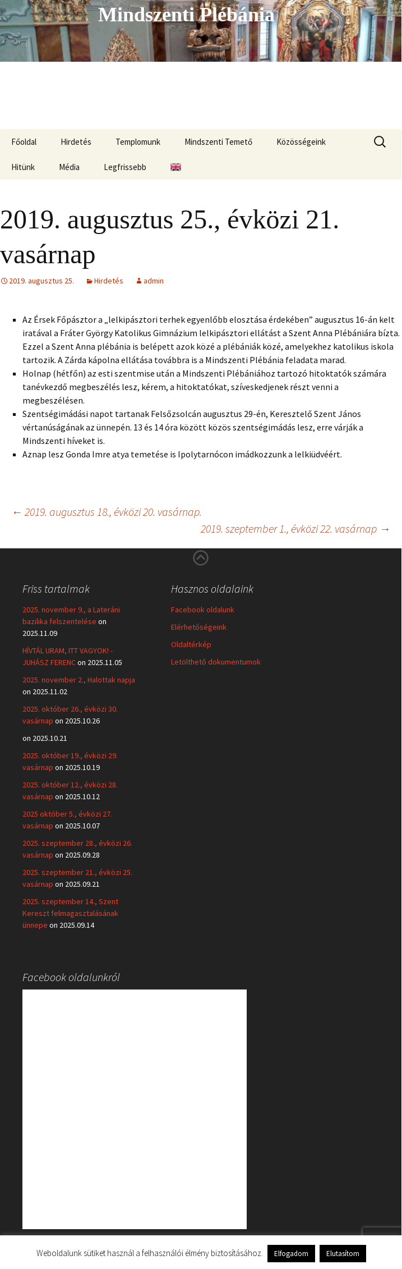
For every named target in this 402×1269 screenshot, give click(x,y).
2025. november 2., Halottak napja (78, 680)
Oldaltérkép (191, 644)
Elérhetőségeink (199, 627)
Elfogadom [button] (291, 1253)
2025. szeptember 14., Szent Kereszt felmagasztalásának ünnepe (70, 913)
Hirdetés (76, 141)
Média (69, 167)
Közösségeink (301, 141)
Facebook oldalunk (202, 609)
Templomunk (137, 141)
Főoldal (23, 141)
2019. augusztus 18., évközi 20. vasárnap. (106, 512)
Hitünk (23, 167)
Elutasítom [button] (342, 1253)
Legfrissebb (125, 167)
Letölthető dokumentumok (216, 662)
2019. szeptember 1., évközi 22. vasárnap (295, 528)
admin (154, 281)
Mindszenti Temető (218, 141)
